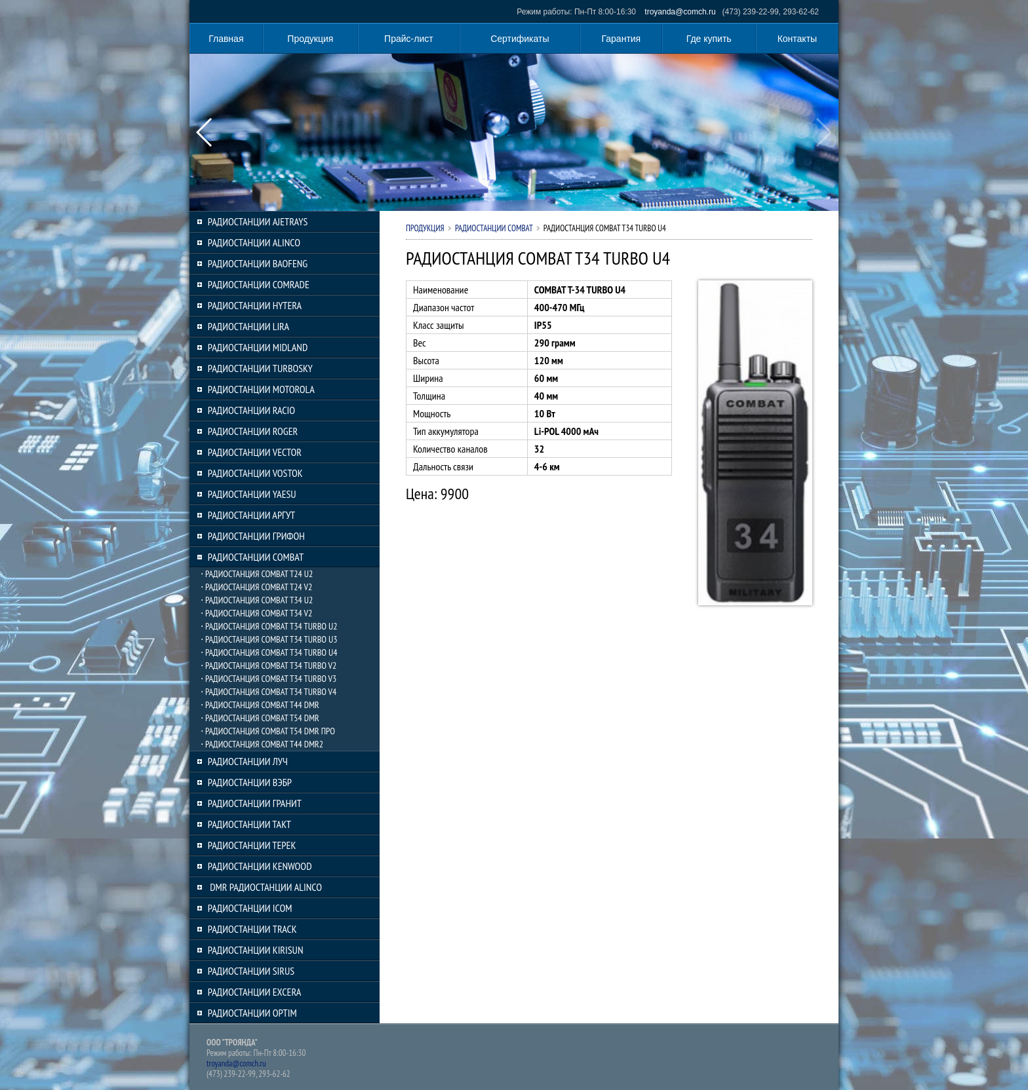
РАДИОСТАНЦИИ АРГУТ (251, 514)
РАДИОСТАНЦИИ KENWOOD (260, 866)
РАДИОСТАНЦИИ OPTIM (252, 1012)
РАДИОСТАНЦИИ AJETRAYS (257, 221)
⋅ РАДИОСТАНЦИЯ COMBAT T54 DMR (260, 718)
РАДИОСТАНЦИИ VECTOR (255, 452)
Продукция (310, 38)
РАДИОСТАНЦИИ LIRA (248, 326)
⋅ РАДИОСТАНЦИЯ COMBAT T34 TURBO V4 (268, 692)
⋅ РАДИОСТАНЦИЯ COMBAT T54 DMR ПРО (268, 731)
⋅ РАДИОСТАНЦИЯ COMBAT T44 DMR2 (262, 744)
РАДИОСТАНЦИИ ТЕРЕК (252, 845)
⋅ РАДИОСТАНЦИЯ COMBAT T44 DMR (260, 705)
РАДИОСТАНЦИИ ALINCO (254, 242)
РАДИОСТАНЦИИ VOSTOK (255, 472)
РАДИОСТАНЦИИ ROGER (253, 431)
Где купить (709, 38)
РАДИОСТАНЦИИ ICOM (250, 907)
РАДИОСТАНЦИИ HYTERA (255, 305)
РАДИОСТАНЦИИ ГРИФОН (256, 535)
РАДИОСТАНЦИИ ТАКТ (249, 824)
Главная (225, 38)
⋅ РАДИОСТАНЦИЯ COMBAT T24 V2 (256, 587)
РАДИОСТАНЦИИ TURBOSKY (260, 368)
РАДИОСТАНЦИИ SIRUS (251, 970)
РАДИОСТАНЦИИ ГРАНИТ (255, 803)
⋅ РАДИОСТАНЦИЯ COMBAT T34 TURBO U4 (269, 652)
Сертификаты (519, 38)
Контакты (797, 38)
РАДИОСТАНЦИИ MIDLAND (258, 347)
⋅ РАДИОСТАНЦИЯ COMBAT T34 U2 (257, 600)
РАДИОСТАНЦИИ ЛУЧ (248, 761)
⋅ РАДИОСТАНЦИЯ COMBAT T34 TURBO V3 (268, 679)
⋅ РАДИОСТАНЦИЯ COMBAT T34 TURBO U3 (269, 639)
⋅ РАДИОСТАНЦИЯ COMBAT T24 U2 (257, 574)
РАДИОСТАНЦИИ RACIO (251, 410)
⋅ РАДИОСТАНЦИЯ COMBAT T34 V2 (256, 613)
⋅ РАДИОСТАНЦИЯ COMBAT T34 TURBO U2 (269, 626)
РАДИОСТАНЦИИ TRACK (252, 928)
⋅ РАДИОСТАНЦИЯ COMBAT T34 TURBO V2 (268, 665)
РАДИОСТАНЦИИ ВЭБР (250, 782)
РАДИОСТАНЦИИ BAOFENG (257, 263)
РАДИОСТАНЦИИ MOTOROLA (261, 389)
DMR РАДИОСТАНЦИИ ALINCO (265, 886)
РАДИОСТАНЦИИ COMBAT (256, 556)
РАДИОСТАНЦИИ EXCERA (255, 991)
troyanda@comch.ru (679, 11)
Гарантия (621, 38)
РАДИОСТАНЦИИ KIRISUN (256, 949)
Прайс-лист (408, 38)
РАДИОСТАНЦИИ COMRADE (258, 284)
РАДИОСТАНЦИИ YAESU (252, 493)
